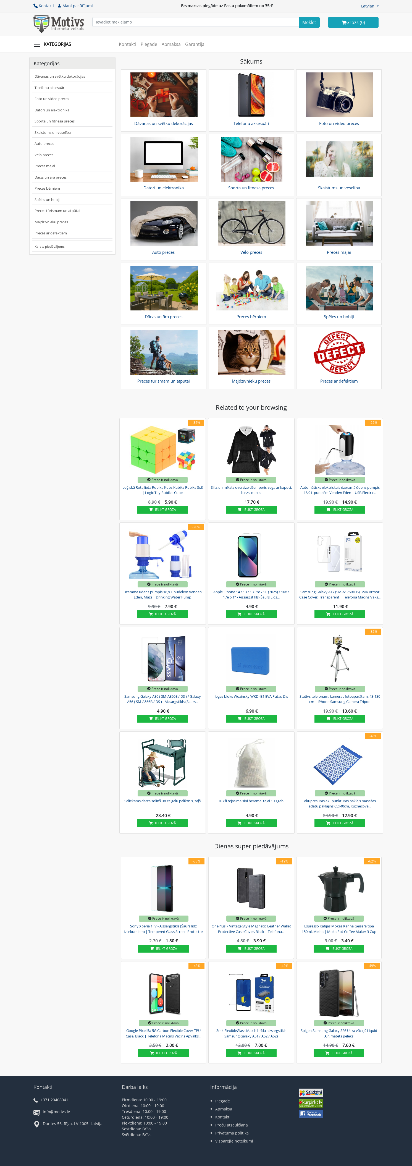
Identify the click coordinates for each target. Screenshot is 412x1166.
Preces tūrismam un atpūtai (57, 210)
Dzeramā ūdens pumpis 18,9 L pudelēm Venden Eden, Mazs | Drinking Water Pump (163, 594)
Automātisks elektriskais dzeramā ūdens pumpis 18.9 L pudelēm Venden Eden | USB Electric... (340, 490)
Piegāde (149, 44)
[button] (370, 6)
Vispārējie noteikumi (234, 1141)
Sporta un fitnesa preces (55, 121)
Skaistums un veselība (53, 132)
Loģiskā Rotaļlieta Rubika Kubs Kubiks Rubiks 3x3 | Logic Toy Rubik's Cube (162, 490)
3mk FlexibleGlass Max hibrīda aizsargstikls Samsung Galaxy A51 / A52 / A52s (251, 1033)
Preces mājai (45, 165)
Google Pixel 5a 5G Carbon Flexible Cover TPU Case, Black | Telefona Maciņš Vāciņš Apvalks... (163, 1033)
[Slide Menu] (54, 44)
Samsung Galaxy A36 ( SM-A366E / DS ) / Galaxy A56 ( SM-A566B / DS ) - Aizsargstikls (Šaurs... (162, 699)
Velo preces (44, 154)
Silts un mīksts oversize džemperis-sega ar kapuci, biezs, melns (251, 490)
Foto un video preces (52, 98)
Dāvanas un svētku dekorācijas (60, 76)
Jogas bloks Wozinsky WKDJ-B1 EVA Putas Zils (251, 696)
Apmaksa (171, 44)
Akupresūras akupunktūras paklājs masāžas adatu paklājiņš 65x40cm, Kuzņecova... (340, 803)
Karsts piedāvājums (50, 246)
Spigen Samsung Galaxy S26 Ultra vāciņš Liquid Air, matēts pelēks (339, 1033)
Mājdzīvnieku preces (51, 221)
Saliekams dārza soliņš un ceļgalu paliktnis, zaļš (162, 800)
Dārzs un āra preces (51, 177)
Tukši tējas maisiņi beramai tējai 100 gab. (251, 800)
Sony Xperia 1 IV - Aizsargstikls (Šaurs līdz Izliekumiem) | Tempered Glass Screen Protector (163, 929)
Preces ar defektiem (51, 233)
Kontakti (43, 5)
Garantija (194, 44)
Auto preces (44, 143)
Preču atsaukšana (231, 1125)
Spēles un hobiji (47, 199)
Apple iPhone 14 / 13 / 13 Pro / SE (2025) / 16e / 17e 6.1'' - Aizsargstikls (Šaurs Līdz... (251, 594)
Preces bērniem (47, 188)
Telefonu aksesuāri (50, 87)
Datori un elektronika (52, 110)
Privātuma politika (232, 1133)
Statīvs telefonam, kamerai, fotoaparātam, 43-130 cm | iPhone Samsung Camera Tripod (340, 699)
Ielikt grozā (162, 509)
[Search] (309, 22)
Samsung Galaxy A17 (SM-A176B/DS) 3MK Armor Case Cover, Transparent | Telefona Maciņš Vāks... (339, 594)
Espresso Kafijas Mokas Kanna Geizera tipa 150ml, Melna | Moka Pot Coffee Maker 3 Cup (339, 929)
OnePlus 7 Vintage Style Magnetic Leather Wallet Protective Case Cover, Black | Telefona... (251, 929)
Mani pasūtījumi (75, 5)
